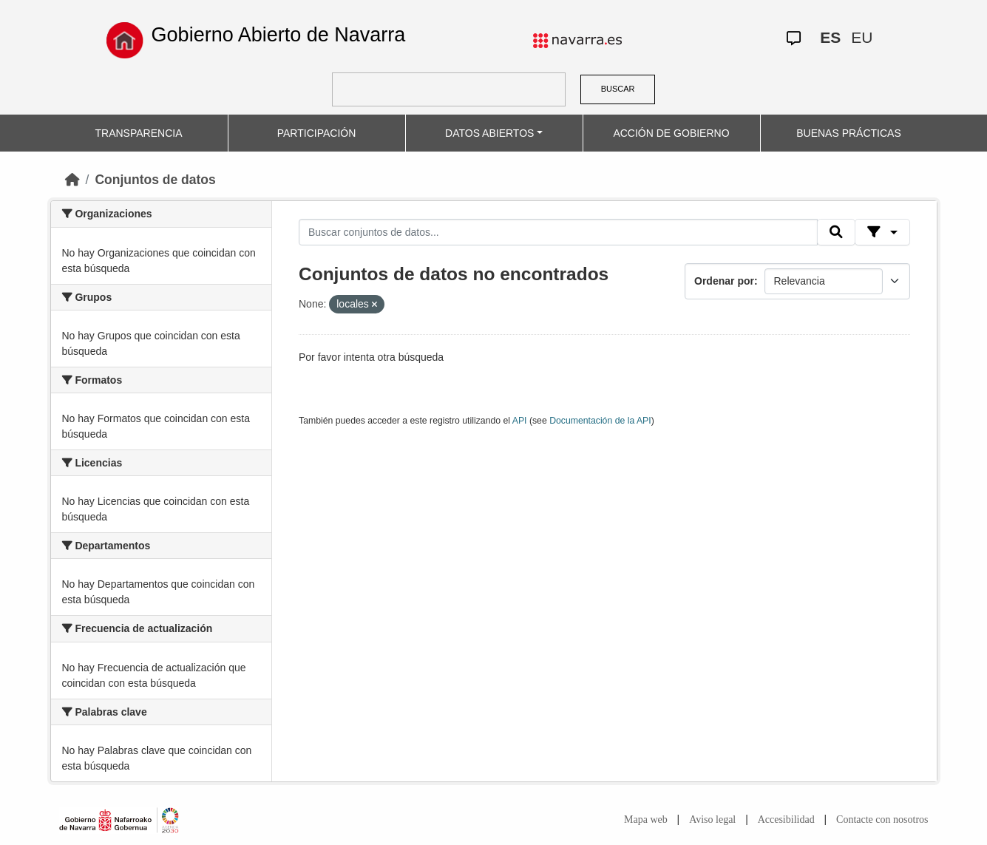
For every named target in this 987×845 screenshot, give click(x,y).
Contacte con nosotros (882, 819)
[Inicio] (72, 179)
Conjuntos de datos (155, 179)
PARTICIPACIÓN (316, 133)
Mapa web (646, 819)
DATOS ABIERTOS (489, 133)
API (519, 420)
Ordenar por (724, 281)
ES (830, 37)
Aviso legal (712, 819)
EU (861, 37)
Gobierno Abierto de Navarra (279, 35)
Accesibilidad (786, 819)
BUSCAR (618, 88)
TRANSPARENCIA (139, 133)
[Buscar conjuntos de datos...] (558, 232)
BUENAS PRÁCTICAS (848, 133)
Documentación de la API (600, 420)
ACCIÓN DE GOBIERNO (671, 133)
